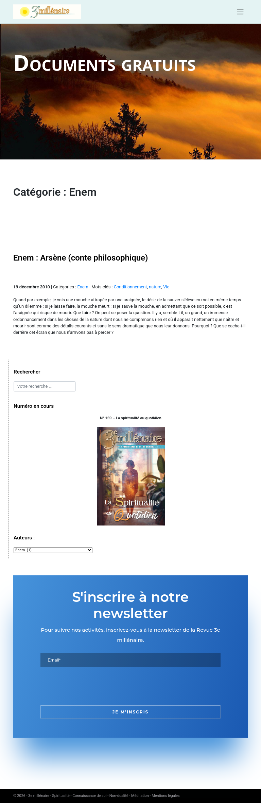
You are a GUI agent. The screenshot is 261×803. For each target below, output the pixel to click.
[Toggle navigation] (240, 12)
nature (155, 286)
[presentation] (92, 686)
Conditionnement (130, 286)
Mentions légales (165, 796)
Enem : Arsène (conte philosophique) (80, 258)
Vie (166, 286)
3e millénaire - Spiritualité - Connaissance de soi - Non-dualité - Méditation (88, 796)
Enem (82, 286)
